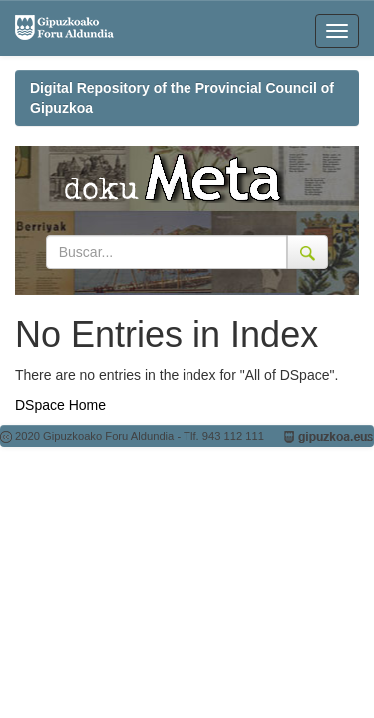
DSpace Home (60, 405)
